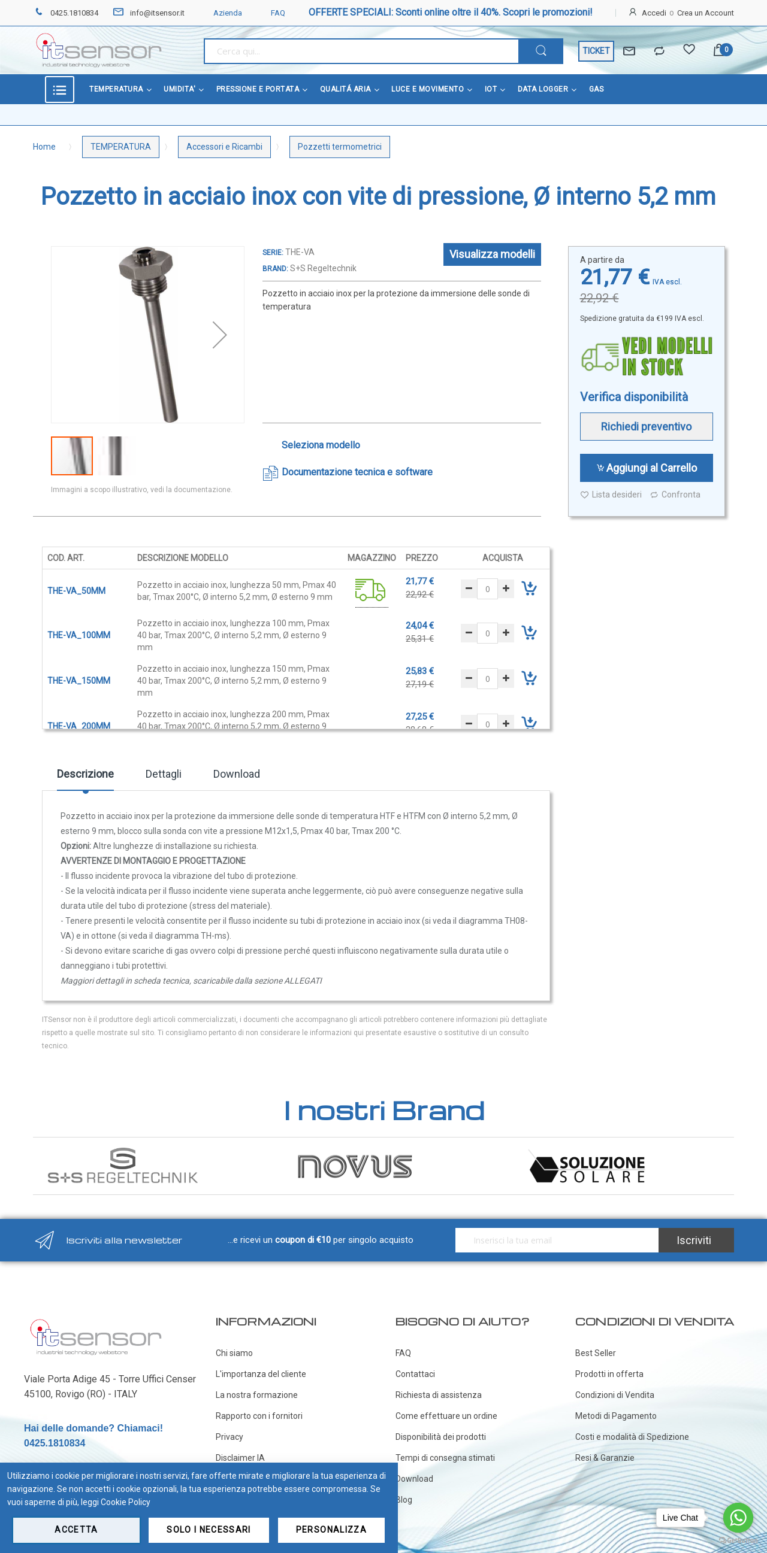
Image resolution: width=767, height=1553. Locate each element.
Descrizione (85, 774)
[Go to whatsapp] (738, 1518)
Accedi (654, 12)
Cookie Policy (125, 1502)
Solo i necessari (209, 1529)
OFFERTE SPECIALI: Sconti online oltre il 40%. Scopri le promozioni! (451, 12)
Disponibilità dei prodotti (440, 1437)
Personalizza (331, 1529)
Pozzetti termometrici (340, 146)
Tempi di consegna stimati (445, 1458)
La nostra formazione (257, 1395)
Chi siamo (234, 1353)
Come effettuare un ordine (446, 1416)
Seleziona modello (321, 445)
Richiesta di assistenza (438, 1395)
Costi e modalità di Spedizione (632, 1437)
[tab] (85, 778)
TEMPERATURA (120, 146)
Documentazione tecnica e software (357, 472)
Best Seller (595, 1353)
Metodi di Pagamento (616, 1416)
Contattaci (415, 1374)
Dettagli (164, 774)
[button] (220, 335)
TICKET (596, 51)
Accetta (76, 1529)
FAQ (270, 12)
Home (44, 146)
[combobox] (361, 51)
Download (236, 774)
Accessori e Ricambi (224, 146)
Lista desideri (611, 495)
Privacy (229, 1437)
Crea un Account (705, 12)
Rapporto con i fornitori (259, 1416)
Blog (403, 1500)
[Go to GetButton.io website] (738, 1541)
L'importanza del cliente (261, 1374)
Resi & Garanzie (605, 1458)
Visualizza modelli (492, 254)
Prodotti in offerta (609, 1374)
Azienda (220, 12)
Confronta (675, 495)
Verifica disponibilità (634, 397)
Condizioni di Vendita (614, 1395)
